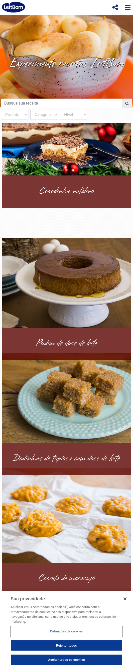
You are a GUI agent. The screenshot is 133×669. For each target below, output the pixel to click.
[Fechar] (125, 598)
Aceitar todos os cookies (66, 660)
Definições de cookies (66, 631)
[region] (66, 630)
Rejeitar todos (66, 645)
